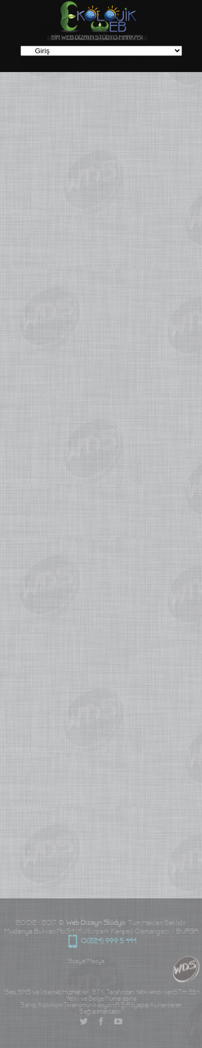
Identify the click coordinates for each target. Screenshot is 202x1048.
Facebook (101, 1021)
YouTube (118, 1021)
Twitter (84, 1021)
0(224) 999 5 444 (72, 941)
